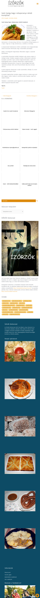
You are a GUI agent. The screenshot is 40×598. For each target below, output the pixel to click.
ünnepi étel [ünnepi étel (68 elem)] (13, 309)
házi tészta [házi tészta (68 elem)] (23, 309)
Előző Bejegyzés (6, 96)
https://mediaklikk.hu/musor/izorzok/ (22, 288)
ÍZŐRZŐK (16, 3)
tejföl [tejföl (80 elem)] (29, 305)
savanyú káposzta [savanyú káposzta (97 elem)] (8, 305)
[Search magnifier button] (37, 200)
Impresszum (8, 572)
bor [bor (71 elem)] (5, 309)
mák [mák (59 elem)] (30, 312)
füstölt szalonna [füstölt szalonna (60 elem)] (20, 312)
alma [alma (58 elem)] (5, 314)
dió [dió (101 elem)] (22, 303)
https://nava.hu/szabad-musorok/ (9, 291)
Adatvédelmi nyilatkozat (11, 577)
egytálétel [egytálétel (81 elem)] (20, 305)
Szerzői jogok (8, 575)
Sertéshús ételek (13, 18)
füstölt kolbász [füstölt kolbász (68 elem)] (8, 312)
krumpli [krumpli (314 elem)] (6, 301)
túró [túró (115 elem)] (5, 303)
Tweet (3, 88)
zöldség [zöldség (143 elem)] (27, 301)
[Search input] (19, 200)
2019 (3, 18)
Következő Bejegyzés (32, 96)
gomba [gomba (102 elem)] (14, 303)
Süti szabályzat (8, 579)
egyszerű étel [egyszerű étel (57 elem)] (14, 314)
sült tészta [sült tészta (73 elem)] (6, 307)
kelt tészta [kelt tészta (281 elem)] (17, 301)
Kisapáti (6, 18)
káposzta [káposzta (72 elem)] (16, 307)
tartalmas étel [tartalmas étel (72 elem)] (27, 307)
